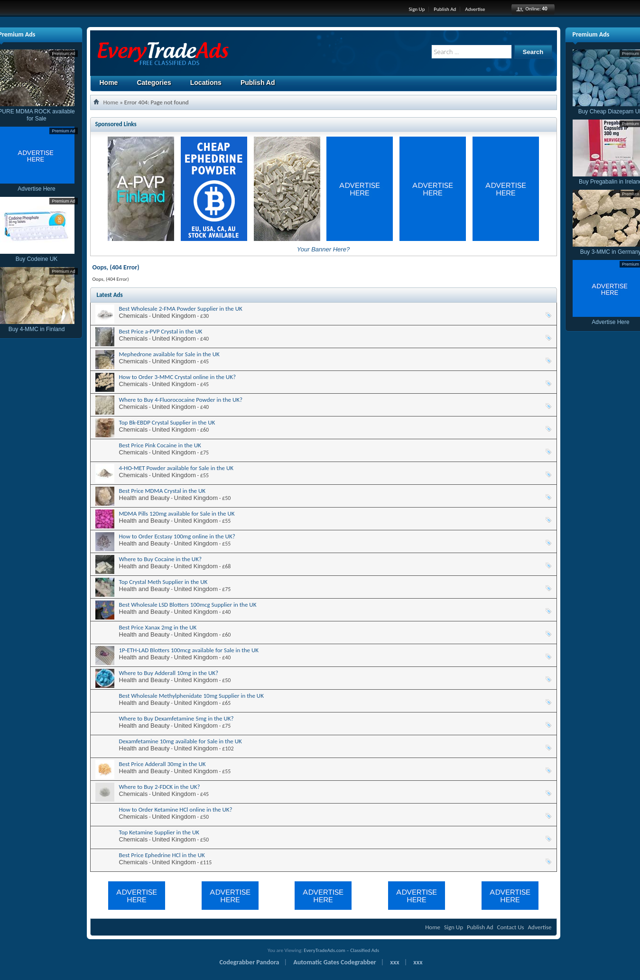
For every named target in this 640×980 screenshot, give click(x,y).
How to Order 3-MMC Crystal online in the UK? (177, 376)
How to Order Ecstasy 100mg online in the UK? (177, 536)
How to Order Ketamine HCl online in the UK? (175, 809)
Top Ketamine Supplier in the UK (159, 832)
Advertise (475, 9)
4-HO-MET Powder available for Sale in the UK (176, 468)
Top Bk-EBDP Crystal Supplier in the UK (167, 422)
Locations (206, 82)
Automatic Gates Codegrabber (334, 962)
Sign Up (417, 9)
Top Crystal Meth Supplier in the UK (163, 581)
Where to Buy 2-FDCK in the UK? (159, 786)
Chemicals (133, 315)
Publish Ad (445, 9)
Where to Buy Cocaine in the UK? (160, 559)
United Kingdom (174, 315)
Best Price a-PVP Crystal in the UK (161, 331)
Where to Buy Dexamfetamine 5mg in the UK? (176, 718)
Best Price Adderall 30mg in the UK (162, 763)
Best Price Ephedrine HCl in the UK (162, 855)
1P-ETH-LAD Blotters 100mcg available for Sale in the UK (189, 650)
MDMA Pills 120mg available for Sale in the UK (177, 513)
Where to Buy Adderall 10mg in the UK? (169, 672)
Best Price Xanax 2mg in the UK (158, 627)
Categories (154, 82)
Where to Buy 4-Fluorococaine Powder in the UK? (181, 399)
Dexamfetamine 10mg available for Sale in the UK (180, 741)
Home (109, 82)
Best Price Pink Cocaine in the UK (160, 445)
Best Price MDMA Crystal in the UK (162, 490)
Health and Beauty (144, 497)
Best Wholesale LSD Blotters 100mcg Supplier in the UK (188, 604)
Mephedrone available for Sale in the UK (169, 354)
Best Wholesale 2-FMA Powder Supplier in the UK (180, 308)
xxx (394, 962)
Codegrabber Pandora (249, 962)
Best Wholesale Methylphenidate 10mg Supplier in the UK (191, 695)
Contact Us (510, 927)
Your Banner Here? (323, 249)
